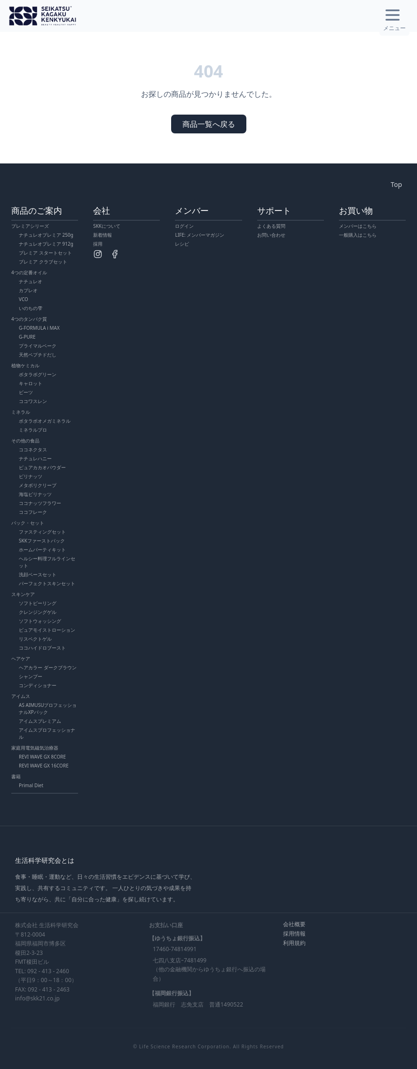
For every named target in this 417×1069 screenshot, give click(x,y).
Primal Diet (31, 785)
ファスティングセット (42, 531)
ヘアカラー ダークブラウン (48, 667)
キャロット (30, 383)
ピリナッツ (30, 476)
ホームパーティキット (42, 549)
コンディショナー (37, 685)
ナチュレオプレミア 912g (46, 243)
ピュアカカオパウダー (42, 467)
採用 (97, 243)
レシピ (182, 243)
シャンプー (30, 676)
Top (396, 184)
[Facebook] (114, 254)
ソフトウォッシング (40, 621)
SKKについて (106, 226)
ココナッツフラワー (40, 503)
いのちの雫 (30, 308)
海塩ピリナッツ (35, 494)
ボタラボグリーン (37, 374)
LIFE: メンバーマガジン (199, 235)
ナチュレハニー (35, 458)
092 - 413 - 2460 (48, 971)
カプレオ (28, 290)
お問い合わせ (271, 235)
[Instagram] (97, 254)
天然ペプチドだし (37, 354)
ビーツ (26, 392)
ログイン (184, 226)
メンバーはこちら (358, 226)
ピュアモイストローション (47, 630)
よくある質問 (271, 226)
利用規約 (294, 943)
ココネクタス (33, 449)
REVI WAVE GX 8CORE (42, 756)
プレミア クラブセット (43, 261)
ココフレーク (33, 512)
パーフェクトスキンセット (47, 583)
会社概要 (294, 924)
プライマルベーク (37, 345)
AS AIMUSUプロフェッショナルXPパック (48, 708)
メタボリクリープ (37, 485)
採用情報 (294, 933)
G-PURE (27, 336)
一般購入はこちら (358, 235)
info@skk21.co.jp (37, 998)
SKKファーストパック (42, 540)
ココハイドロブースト (42, 647)
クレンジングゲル (37, 612)
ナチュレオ (30, 281)
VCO (23, 299)
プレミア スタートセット (45, 252)
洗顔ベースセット (37, 574)
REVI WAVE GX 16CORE (44, 765)
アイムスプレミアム (40, 721)
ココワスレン (33, 401)
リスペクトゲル (35, 638)
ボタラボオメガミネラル (45, 421)
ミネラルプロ (33, 429)
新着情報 (102, 235)
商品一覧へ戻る (208, 124)
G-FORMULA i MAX (39, 328)
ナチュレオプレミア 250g (46, 235)
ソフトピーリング (37, 603)
